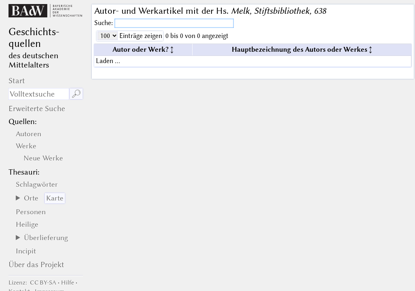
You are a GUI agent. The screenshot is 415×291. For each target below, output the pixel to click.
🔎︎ (76, 94)
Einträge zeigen (140, 36)
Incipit (26, 251)
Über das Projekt (36, 264)
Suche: (104, 23)
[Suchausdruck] (39, 94)
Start (16, 80)
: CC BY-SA (32, 282)
